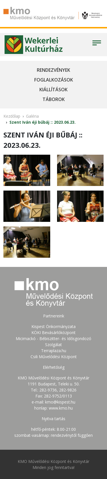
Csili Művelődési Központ (54, 356)
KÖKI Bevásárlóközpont (53, 332)
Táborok (54, 99)
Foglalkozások (53, 80)
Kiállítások (53, 89)
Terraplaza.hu (53, 350)
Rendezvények (53, 70)
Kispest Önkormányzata (53, 326)
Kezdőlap (11, 116)
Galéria (32, 116)
